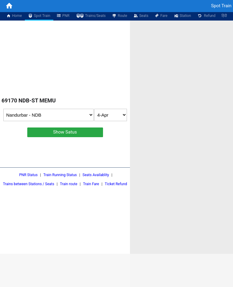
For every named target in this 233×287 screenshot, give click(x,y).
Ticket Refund (116, 184)
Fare (161, 16)
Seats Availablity (95, 175)
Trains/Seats (90, 16)
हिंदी (224, 16)
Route (119, 16)
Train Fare (91, 184)
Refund (206, 16)
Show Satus (65, 132)
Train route (68, 184)
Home (14, 16)
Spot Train (39, 16)
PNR (62, 16)
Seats (140, 16)
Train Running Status (60, 175)
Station (182, 16)
